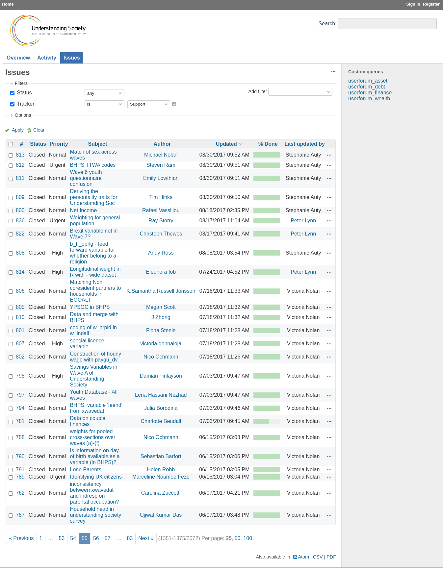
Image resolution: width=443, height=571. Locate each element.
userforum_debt (366, 86)
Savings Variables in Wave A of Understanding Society (93, 375)
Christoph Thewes (161, 233)
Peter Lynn (303, 220)
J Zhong (160, 317)
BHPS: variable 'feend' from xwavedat (96, 408)
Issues (72, 58)
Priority (59, 144)
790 (20, 456)
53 (62, 538)
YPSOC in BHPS (90, 307)
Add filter (257, 91)
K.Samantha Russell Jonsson (160, 291)
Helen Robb (161, 469)
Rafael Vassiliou (161, 210)
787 (20, 515)
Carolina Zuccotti (161, 493)
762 (20, 493)
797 (20, 395)
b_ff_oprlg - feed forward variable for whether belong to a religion (93, 252)
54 (73, 538)
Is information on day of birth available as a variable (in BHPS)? (95, 456)
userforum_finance (370, 92)
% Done (268, 144)
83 (130, 538)
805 (20, 307)
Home (8, 4)
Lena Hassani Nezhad (161, 395)
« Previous (21, 538)
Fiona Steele (161, 330)
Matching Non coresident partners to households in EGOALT (95, 291)
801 (20, 330)
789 (20, 477)
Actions (329, 155)
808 (20, 253)
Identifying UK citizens (96, 477)
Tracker (25, 104)
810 (20, 317)
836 (20, 220)
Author (162, 144)
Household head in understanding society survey (95, 515)
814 (20, 272)
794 (20, 408)
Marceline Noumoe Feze (161, 477)
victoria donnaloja (161, 343)
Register (431, 4)
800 (20, 210)
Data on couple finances (88, 421)
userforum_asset (367, 81)
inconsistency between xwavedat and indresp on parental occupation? (94, 493)
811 (20, 178)
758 (20, 437)
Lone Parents (85, 469)
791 (20, 469)
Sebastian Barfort (161, 456)
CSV (318, 556)
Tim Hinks (161, 197)
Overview (18, 58)
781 (20, 421)
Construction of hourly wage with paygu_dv (95, 356)
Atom (303, 556)
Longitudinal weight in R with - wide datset (95, 272)
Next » (145, 538)
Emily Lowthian (161, 178)
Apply (18, 130)
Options (23, 115)
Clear (38, 130)
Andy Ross (160, 253)
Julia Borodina (160, 408)
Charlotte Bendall (161, 421)
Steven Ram (160, 165)
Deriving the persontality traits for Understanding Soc (93, 197)
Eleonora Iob (161, 272)
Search (326, 23)
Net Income (83, 210)
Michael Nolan (160, 155)
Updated (226, 144)
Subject (97, 144)
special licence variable (87, 343)
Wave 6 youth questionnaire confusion (86, 178)
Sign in (413, 4)
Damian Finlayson (161, 376)
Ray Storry (160, 220)
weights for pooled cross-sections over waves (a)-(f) (93, 437)
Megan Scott (161, 307)
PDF (331, 556)
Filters (21, 83)
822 (20, 233)
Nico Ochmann (160, 357)
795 (20, 376)
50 (238, 538)
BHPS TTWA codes (93, 165)
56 (96, 538)
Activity (46, 58)
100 (247, 538)
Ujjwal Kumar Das (161, 515)
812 (20, 165)
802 (20, 357)
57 (108, 538)
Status (23, 92)
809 (20, 197)
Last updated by (304, 144)
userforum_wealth (369, 98)
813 (20, 155)
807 (20, 343)
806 (20, 291)
